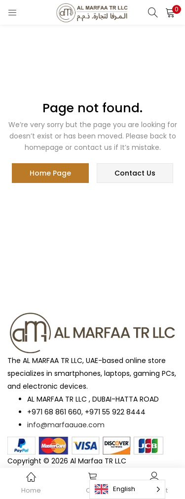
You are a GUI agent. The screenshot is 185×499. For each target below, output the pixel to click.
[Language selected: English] (127, 489)
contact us (134, 173)
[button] (170, 12)
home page (50, 173)
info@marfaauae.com (66, 425)
